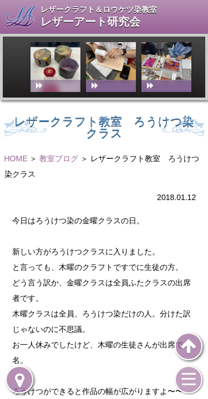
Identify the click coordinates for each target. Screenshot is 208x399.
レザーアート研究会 (90, 22)
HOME (16, 158)
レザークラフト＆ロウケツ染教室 (98, 9)
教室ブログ (58, 158)
